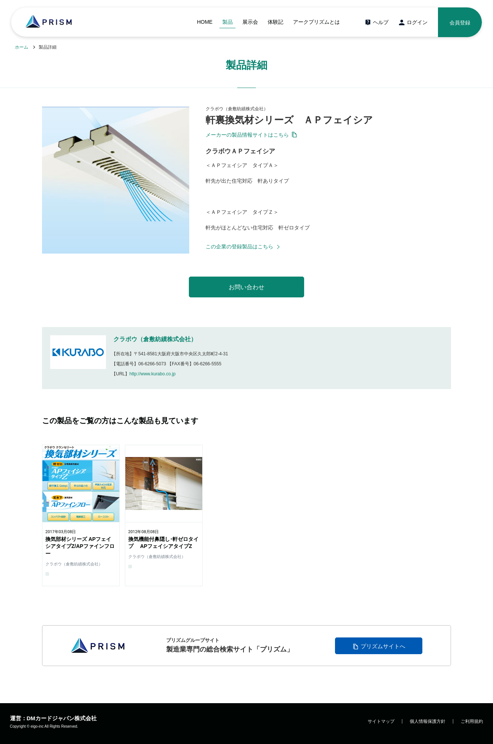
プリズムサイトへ (383, 646)
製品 (227, 22)
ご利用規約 (472, 721)
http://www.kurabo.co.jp (152, 373)
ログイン (417, 22)
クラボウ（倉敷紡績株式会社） (155, 339)
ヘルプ (381, 22)
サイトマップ (381, 721)
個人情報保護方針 (427, 721)
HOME (205, 22)
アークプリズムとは (316, 22)
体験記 (275, 22)
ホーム (21, 47)
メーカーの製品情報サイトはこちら (247, 135)
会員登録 (460, 23)
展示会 (250, 22)
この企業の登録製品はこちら (239, 246)
